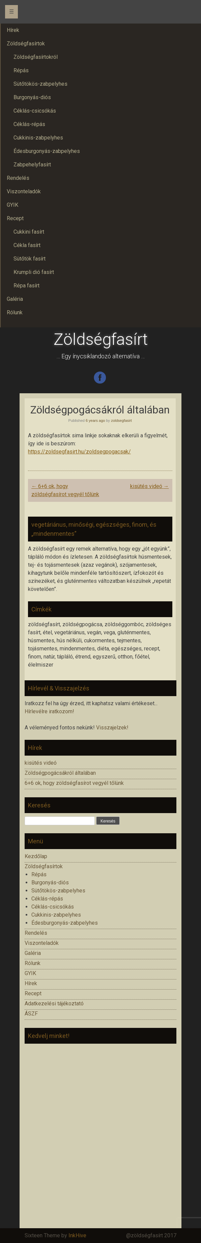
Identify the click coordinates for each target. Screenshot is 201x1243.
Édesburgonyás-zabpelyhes (64, 923)
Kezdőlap (36, 856)
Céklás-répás (47, 898)
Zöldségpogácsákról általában (60, 773)
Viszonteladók (42, 943)
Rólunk (32, 963)
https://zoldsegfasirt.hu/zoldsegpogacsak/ (79, 451)
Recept (33, 993)
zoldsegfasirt (121, 420)
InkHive (77, 1235)
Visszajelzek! (112, 727)
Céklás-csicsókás (52, 907)
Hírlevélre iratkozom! (49, 711)
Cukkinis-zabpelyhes (56, 915)
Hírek (31, 983)
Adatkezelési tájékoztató (54, 1003)
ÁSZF (31, 1013)
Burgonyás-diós (50, 882)
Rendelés (36, 933)
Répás (39, 874)
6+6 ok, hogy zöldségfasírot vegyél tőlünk (74, 783)
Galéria (33, 953)
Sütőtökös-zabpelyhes (58, 890)
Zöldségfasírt (101, 339)
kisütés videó (149, 486)
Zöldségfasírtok (44, 866)
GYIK (30, 973)
